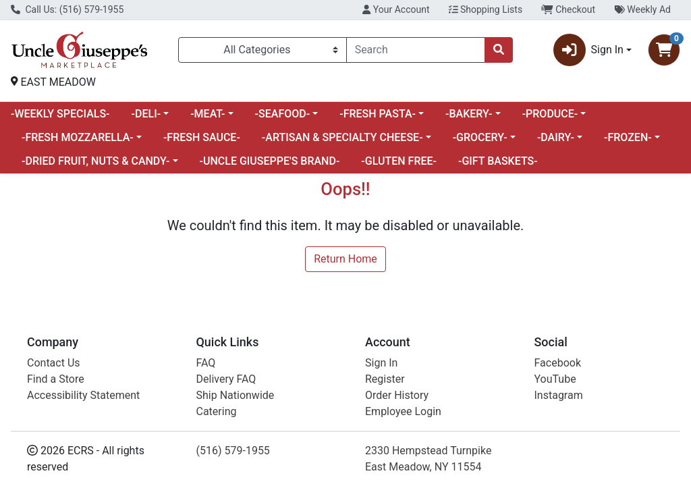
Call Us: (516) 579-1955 (67, 9)
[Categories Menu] (262, 50)
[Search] (415, 50)
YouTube (555, 379)
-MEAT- (207, 113)
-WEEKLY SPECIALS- (60, 113)
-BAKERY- (469, 113)
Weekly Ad (642, 9)
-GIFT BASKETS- (498, 161)
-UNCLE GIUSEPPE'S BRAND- (270, 161)
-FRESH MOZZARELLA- (78, 137)
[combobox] (415, 50)
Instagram (558, 395)
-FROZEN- (628, 137)
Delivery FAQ (226, 379)
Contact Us (53, 362)
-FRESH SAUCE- (201, 137)
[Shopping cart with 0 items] (664, 50)
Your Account (395, 9)
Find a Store (55, 379)
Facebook (557, 362)
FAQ (206, 362)
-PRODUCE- (550, 113)
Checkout (568, 9)
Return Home (345, 258)
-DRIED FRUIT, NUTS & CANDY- (95, 161)
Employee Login (403, 411)
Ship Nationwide (235, 395)
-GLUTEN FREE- (399, 161)
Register (385, 379)
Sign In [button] (588, 50)
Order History (397, 395)
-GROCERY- (480, 137)
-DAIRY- (555, 137)
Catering (216, 411)
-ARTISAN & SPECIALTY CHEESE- (342, 137)
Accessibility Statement (83, 395)
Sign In (381, 362)
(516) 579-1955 (233, 450)
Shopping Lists (486, 9)
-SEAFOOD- (282, 113)
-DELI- (146, 113)
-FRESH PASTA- (377, 113)
